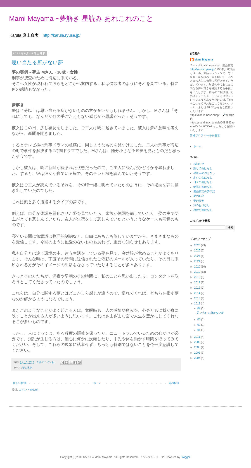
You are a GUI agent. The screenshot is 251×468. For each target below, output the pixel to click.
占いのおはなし (202, 177)
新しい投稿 (19, 383)
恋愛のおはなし (202, 210)
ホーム (97, 383)
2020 (197, 266)
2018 (197, 277)
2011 (197, 336)
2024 (197, 256)
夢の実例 (27, 367)
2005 (197, 357)
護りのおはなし (202, 168)
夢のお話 (198, 196)
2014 (197, 293)
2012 (197, 303)
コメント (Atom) (28, 389)
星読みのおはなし (204, 173)
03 (199, 324)
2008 (197, 347)
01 (199, 330)
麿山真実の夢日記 (204, 191)
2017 (197, 282)
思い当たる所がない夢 (37, 62)
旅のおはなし (201, 205)
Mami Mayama (203, 59)
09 (199, 308)
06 (199, 319)
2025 (197, 250)
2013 (197, 298)
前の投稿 (173, 383)
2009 (197, 342)
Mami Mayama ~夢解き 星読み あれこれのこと (81, 18)
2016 (197, 287)
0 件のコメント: (46, 362)
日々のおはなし (202, 182)
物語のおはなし (202, 186)
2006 (197, 352)
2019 (197, 271)
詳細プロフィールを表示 (205, 135)
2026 (197, 245)
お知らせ (198, 163)
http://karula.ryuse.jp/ (62, 35)
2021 (197, 261)
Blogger (185, 457)
